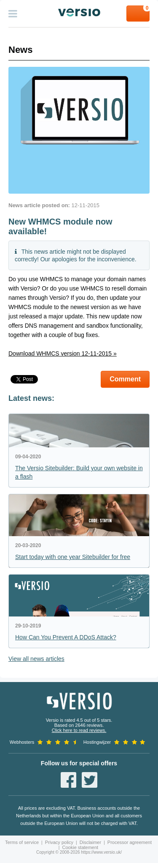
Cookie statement (80, 847)
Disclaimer (90, 842)
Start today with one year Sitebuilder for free (72, 556)
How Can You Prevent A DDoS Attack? (65, 637)
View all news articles (36, 658)
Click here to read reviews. (79, 730)
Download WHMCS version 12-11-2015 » (62, 353)
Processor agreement (129, 842)
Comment (125, 379)
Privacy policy (59, 842)
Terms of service (22, 842)
